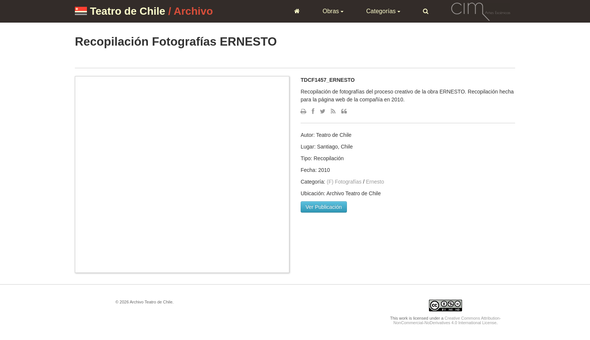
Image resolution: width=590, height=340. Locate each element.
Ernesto (375, 182)
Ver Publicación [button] (324, 207)
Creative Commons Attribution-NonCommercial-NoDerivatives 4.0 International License (447, 320)
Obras (333, 11)
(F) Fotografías (344, 182)
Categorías (383, 11)
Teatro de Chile (127, 11)
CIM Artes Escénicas (480, 11)
